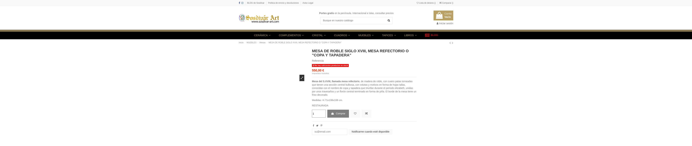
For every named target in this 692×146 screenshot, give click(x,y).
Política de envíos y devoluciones (283, 3)
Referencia (318, 60)
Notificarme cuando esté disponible (370, 131)
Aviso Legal (308, 3)
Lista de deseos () (426, 3)
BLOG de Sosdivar (256, 3)
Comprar (338, 113)
